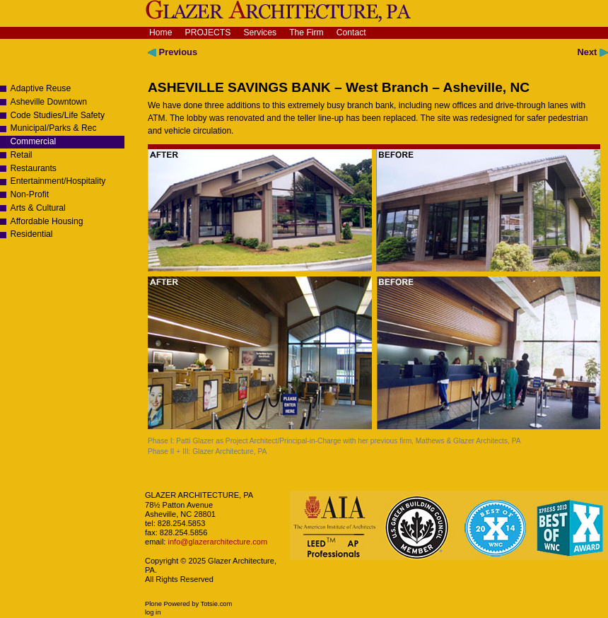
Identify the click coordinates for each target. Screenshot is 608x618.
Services (259, 32)
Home (160, 32)
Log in (152, 612)
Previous (172, 52)
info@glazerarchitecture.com (216, 541)
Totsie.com (217, 603)
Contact (351, 32)
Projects (208, 32)
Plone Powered (167, 603)
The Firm (306, 32)
